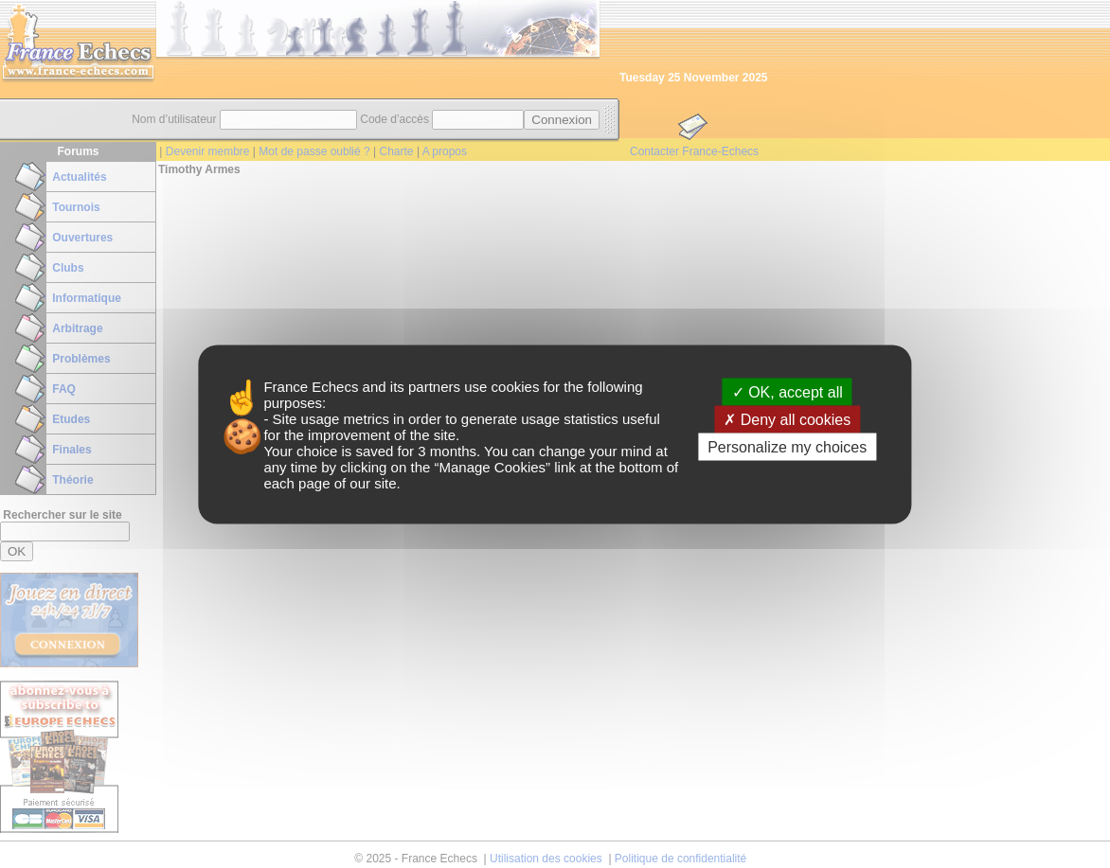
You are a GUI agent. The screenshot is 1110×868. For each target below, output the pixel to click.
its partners (425, 386)
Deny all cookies (787, 419)
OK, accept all (787, 391)
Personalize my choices (787, 446)
